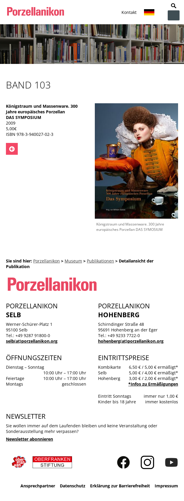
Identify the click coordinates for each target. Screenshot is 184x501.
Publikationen (100, 261)
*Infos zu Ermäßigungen (153, 384)
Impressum (166, 486)
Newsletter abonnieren (29, 439)
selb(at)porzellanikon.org (31, 341)
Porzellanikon (46, 261)
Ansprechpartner (37, 486)
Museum (73, 261)
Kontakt (129, 12)
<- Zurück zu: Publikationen (12, 149)
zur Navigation (174, 15)
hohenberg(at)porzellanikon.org (131, 341)
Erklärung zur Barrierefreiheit (120, 486)
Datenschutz (72, 486)
